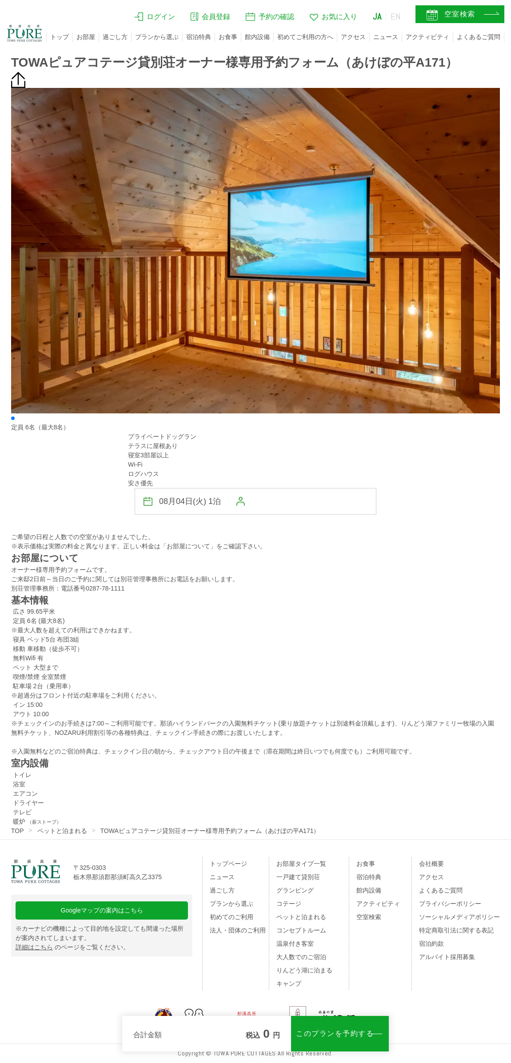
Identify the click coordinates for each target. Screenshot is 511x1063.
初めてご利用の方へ (305, 36)
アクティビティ (427, 36)
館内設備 (257, 36)
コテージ (288, 903)
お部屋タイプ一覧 (301, 863)
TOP (17, 830)
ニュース (385, 36)
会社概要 (431, 863)
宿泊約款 (431, 943)
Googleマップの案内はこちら (102, 910)
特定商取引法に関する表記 (456, 930)
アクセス (353, 36)
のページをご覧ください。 (72, 947)
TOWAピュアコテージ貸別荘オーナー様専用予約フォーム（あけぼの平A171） (210, 830)
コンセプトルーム (301, 930)
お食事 (228, 36)
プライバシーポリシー (450, 903)
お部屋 (85, 36)
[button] (13, 418)
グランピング (295, 890)
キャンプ (288, 983)
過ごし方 (115, 36)
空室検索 (368, 916)
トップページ (228, 863)
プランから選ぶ (157, 36)
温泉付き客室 (295, 943)
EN (396, 16)
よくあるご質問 (478, 36)
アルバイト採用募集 (447, 956)
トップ (59, 36)
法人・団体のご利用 (238, 930)
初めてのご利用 (231, 916)
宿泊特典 (198, 36)
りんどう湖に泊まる (304, 970)
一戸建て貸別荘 (298, 877)
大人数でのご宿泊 (301, 956)
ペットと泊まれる (62, 830)
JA (377, 16)
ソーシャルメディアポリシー (459, 916)
